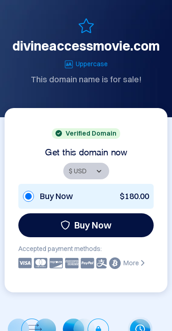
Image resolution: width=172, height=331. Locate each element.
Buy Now (86, 225)
